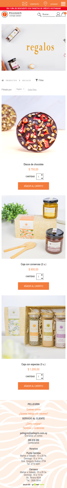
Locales (54, 4)
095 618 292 (33, 440)
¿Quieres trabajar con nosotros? (33, 413)
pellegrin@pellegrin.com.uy (33, 433)
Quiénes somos (33, 409)
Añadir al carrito (33, 186)
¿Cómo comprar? (33, 423)
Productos (11, 80)
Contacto (34, 4)
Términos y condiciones (33, 428)
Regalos (26, 80)
